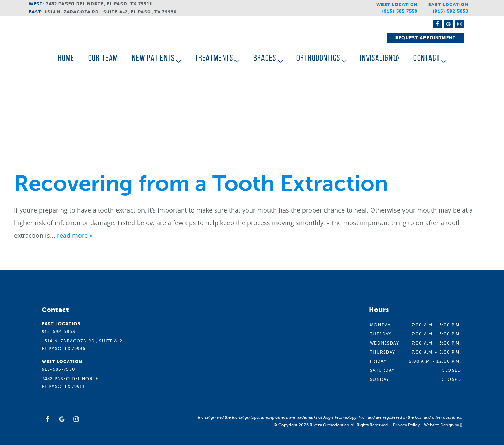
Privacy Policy (406, 425)
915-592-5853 (58, 331)
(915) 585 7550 (400, 11)
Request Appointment (426, 38)
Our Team (103, 58)
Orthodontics (318, 58)
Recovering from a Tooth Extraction (201, 183)
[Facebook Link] (437, 24)
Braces (264, 58)
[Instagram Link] (459, 24)
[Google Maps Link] (448, 24)
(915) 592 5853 (450, 11)
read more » (75, 235)
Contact (426, 58)
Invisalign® (379, 58)
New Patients (153, 58)
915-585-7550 (58, 369)
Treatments (214, 58)
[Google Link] (62, 419)
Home (66, 58)
